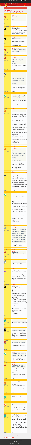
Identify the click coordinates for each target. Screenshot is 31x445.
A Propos (9, 440)
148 (10, 12)
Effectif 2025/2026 (9, 10)
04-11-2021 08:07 (13, 249)
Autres (25, 0)
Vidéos (19, 0)
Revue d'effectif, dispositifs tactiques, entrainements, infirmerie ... (14, 11)
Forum (22, 0)
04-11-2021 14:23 (13, 284)
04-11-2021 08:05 (13, 225)
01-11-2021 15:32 (13, 26)
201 (18, 12)
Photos (17, 0)
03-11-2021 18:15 (13, 55)
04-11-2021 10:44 (13, 268)
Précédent (7, 12)
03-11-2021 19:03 (13, 108)
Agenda (14, 0)
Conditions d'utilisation (13, 440)
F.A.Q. (17, 440)
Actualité (10, 0)
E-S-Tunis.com (6, 0)
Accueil (5, 10)
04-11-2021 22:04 (13, 362)
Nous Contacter (20, 440)
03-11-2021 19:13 (13, 146)
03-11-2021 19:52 (13, 172)
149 (12, 12)
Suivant (20, 12)
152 (16, 12)
